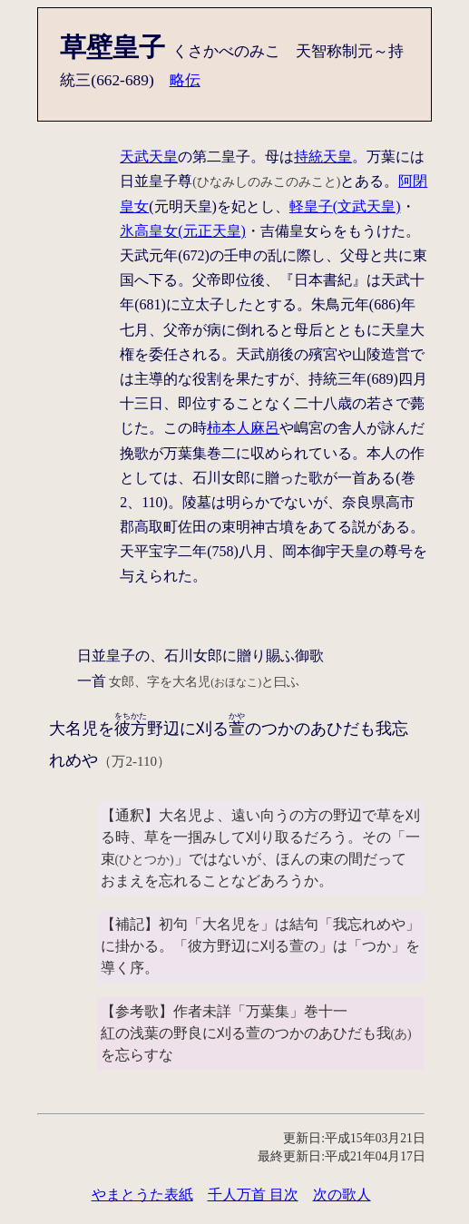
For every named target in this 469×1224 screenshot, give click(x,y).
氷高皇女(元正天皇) (183, 231)
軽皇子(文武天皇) (345, 206)
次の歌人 (342, 1194)
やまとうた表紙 (142, 1194)
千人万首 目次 (253, 1194)
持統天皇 (323, 156)
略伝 (185, 80)
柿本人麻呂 (243, 428)
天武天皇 (149, 156)
